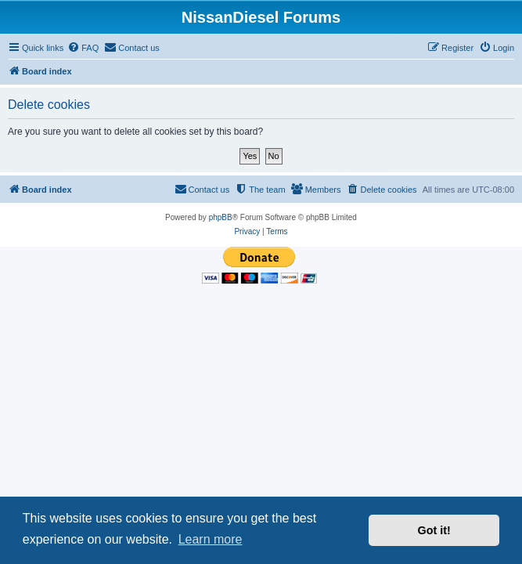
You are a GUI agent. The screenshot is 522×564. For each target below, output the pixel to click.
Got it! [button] (434, 530)
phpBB (220, 217)
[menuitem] (83, 47)
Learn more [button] (210, 539)
